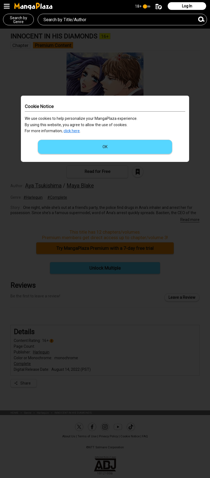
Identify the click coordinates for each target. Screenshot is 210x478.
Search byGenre (18, 20)
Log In (187, 6)
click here (71, 131)
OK (105, 147)
